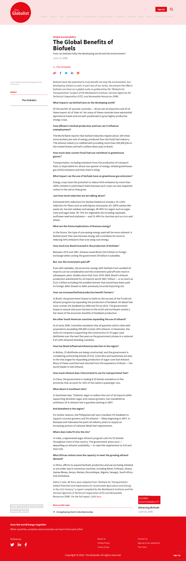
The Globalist (63, 66)
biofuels (14, 506)
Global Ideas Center (163, 16)
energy (22, 506)
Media (149, 16)
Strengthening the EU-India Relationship (73, 512)
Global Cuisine (106, 16)
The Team (142, 547)
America (53, 16)
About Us (102, 538)
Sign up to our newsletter (149, 543)
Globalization (90, 16)
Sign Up (161, 9)
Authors (132, 16)
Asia (62, 16)
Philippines (15, 511)
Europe (44, 16)
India (40, 506)
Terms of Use (103, 547)
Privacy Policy (104, 543)
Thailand (24, 511)
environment (31, 506)
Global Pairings (73, 16)
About (141, 16)
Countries (120, 16)
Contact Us (143, 538)
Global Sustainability (64, 37)
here (98, 496)
